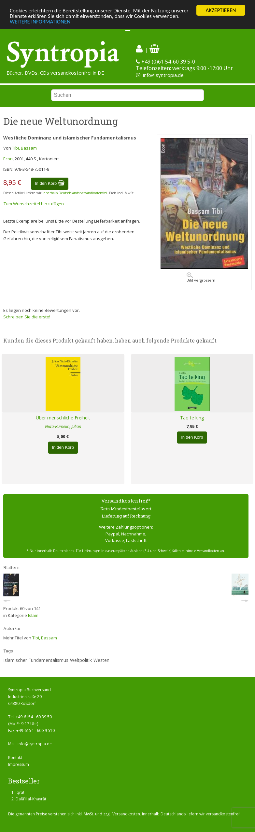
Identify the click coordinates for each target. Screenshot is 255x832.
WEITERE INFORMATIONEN (40, 21)
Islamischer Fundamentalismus (35, 660)
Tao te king (192, 418)
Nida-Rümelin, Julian (63, 426)
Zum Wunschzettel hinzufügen (33, 204)
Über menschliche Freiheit (63, 418)
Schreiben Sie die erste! (26, 317)
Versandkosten (126, 814)
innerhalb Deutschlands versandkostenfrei (74, 193)
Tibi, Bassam (24, 148)
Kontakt (15, 757)
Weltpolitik (81, 660)
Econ (8, 159)
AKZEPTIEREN (220, 10)
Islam (33, 615)
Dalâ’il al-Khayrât (31, 799)
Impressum (18, 764)
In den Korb (49, 183)
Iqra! (20, 792)
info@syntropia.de (163, 75)
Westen (101, 660)
